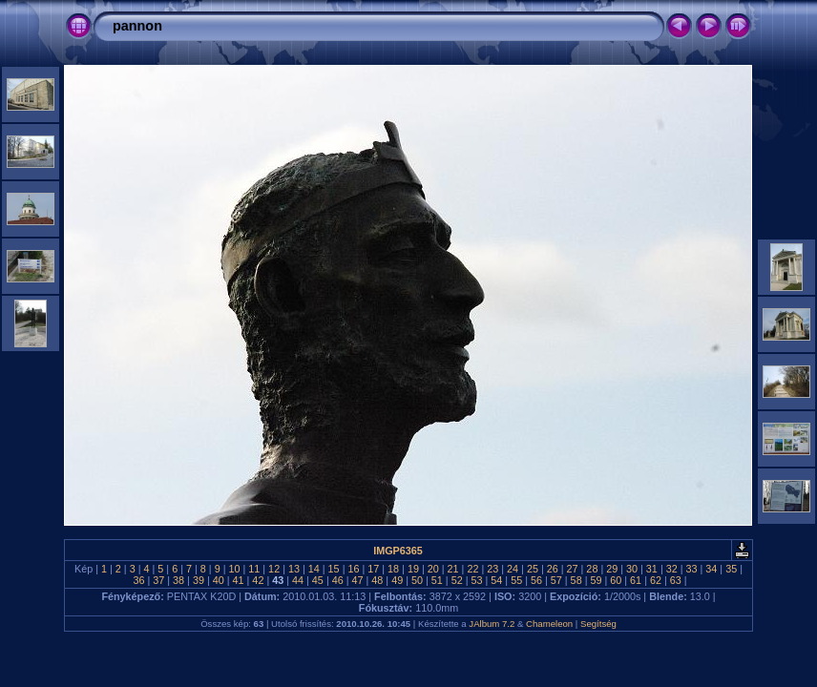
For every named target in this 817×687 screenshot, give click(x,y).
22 (472, 568)
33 (692, 568)
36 (138, 580)
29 (611, 568)
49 (397, 580)
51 (437, 580)
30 (631, 568)
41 (238, 580)
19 (413, 568)
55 (516, 580)
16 (353, 568)
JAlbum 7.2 (491, 623)
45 (317, 580)
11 (253, 568)
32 (672, 568)
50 (417, 580)
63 (675, 580)
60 (615, 580)
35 (731, 568)
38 (178, 580)
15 (334, 568)
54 (496, 580)
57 (556, 580)
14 (314, 568)
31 (651, 568)
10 (233, 568)
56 (536, 580)
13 (294, 568)
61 (635, 580)
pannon (137, 25)
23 (492, 568)
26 (552, 568)
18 (393, 568)
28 (591, 568)
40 (218, 580)
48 (377, 580)
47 (358, 580)
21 (453, 568)
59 (595, 580)
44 (297, 580)
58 (576, 580)
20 (433, 568)
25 (532, 568)
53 (476, 580)
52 (457, 580)
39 (198, 580)
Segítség (598, 623)
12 (274, 568)
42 (257, 580)
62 (655, 580)
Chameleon (549, 623)
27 (572, 568)
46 (337, 580)
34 (711, 568)
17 (373, 568)
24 (512, 568)
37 (158, 580)
